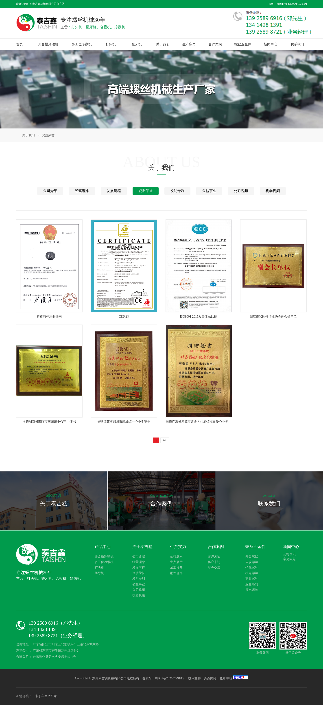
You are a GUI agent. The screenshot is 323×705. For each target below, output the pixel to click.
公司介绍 (50, 191)
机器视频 (273, 191)
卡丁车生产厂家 (46, 696)
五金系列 (251, 584)
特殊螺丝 (251, 567)
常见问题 (289, 559)
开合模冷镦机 (48, 44)
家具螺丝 (251, 578)
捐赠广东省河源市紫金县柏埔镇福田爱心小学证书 (198, 422)
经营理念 (82, 191)
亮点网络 (210, 678)
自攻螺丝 (251, 562)
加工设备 (176, 567)
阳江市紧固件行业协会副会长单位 (273, 316)
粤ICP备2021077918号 (170, 678)
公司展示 (176, 556)
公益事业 (209, 191)
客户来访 (214, 562)
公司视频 (241, 191)
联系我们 (297, 44)
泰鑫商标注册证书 (49, 316)
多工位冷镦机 (82, 44)
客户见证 (214, 556)
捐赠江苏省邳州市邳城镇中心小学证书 (124, 421)
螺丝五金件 (242, 44)
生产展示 (176, 562)
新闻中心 (270, 44)
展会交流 (214, 567)
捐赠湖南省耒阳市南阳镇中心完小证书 (49, 421)
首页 (19, 44)
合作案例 (215, 44)
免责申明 (226, 678)
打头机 (111, 44)
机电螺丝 (251, 573)
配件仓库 (176, 573)
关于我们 (163, 44)
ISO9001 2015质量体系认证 (198, 316)
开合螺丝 (251, 556)
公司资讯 (289, 554)
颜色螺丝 (251, 590)
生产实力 (189, 44)
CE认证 (124, 316)
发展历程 (114, 191)
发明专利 (177, 191)
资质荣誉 (48, 135)
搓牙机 (137, 44)
